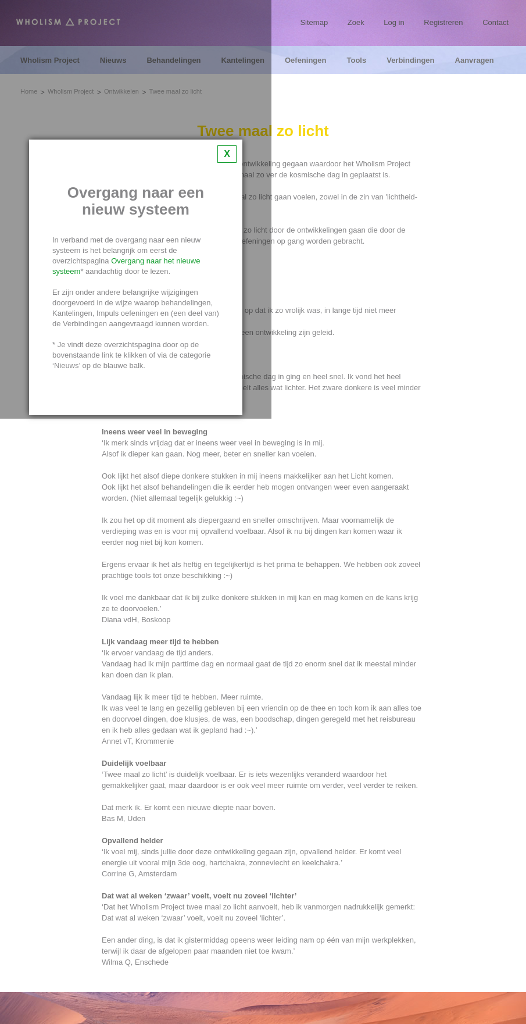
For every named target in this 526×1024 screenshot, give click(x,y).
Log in (394, 22)
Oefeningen (306, 60)
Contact (495, 22)
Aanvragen (474, 60)
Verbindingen (410, 60)
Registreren (443, 22)
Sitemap (314, 22)
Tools (356, 60)
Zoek (356, 22)
